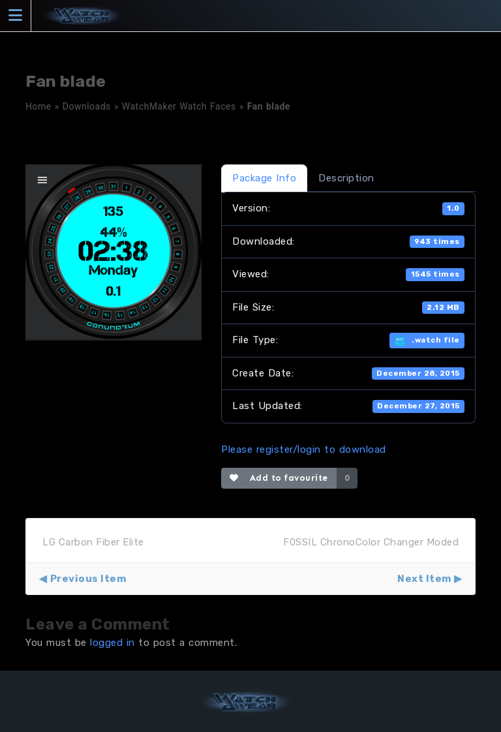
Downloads (87, 106)
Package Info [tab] (264, 178)
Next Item (424, 579)
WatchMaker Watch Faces (179, 106)
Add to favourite (279, 478)
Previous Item (88, 579)
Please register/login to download (303, 449)
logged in (112, 642)
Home (38, 106)
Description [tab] (346, 178)
